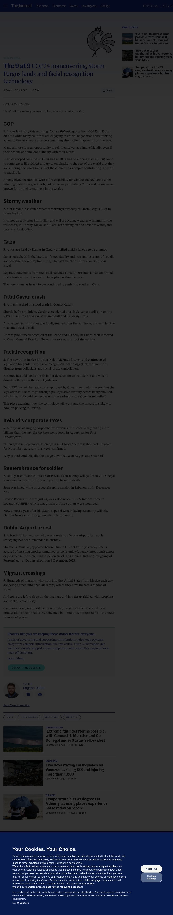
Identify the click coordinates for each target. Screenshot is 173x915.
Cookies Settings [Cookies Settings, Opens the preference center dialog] (151, 877)
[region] (86, 873)
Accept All (151, 869)
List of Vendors (20, 903)
